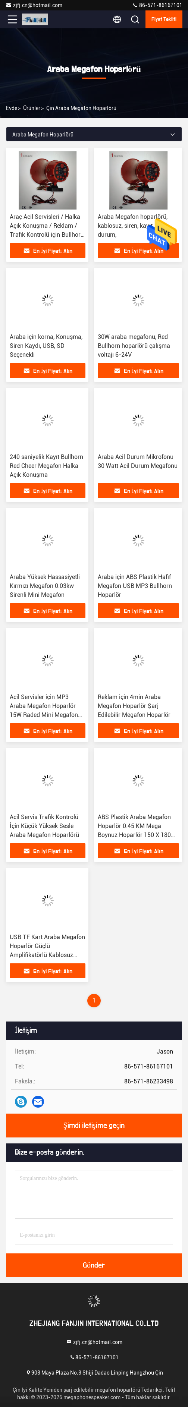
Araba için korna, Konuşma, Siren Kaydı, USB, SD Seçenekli (46, 345)
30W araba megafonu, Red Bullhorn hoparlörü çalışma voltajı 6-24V (134, 345)
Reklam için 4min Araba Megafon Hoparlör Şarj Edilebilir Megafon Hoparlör (134, 705)
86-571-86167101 (157, 5)
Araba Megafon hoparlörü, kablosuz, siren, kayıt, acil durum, (132, 225)
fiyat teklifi (164, 19)
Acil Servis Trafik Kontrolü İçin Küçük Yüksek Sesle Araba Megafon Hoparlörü (44, 825)
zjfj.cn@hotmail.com (34, 5)
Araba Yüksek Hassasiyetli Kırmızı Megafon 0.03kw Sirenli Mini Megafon (45, 585)
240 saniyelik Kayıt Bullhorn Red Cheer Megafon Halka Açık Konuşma (46, 465)
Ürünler (31, 108)
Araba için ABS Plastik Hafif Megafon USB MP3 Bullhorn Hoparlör (135, 585)
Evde (11, 108)
